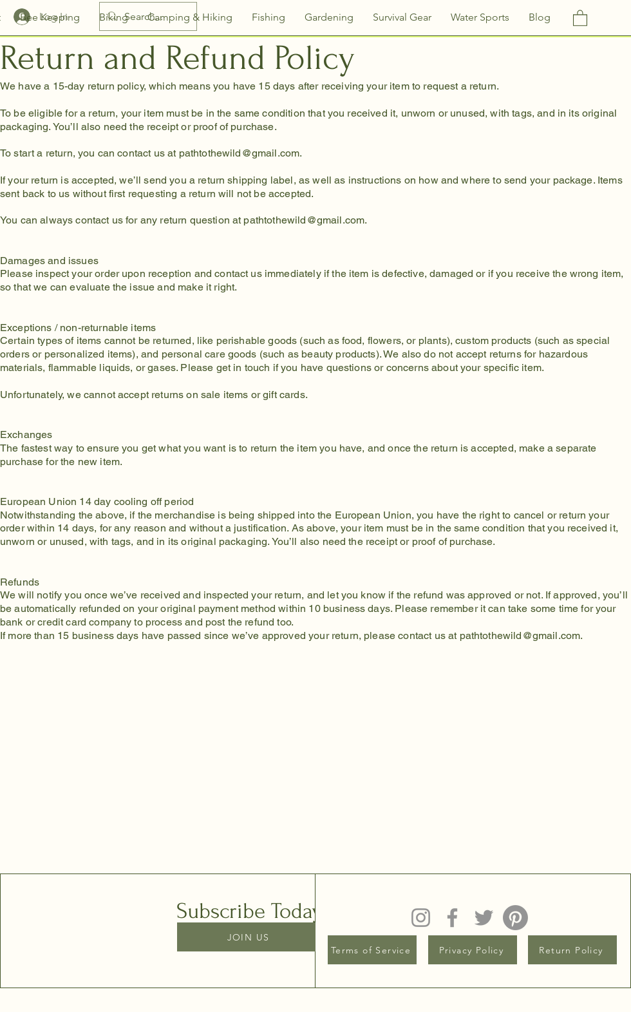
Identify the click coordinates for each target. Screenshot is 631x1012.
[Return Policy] (572, 949)
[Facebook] (452, 917)
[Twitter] (483, 917)
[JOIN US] (249, 936)
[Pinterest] (515, 917)
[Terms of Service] (372, 949)
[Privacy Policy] (472, 949)
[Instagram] (420, 917)
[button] (580, 17)
